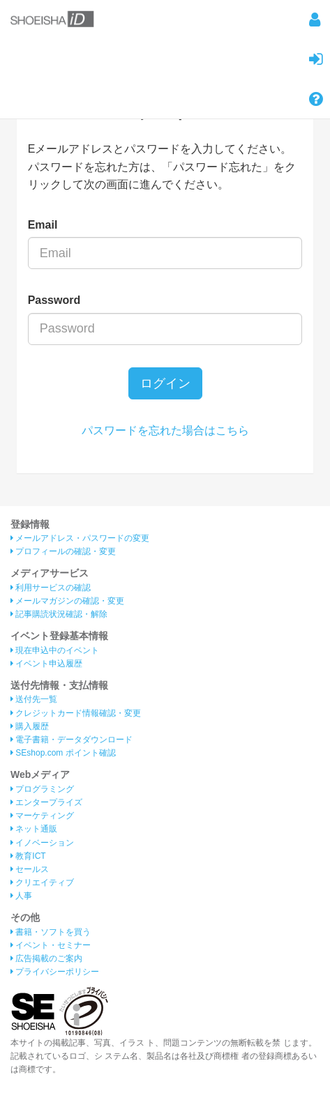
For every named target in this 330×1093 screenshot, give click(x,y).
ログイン (165, 383)
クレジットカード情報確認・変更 (75, 713)
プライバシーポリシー (54, 972)
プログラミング (42, 789)
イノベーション (42, 843)
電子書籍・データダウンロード (71, 739)
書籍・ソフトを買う (50, 932)
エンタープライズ (46, 802)
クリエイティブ (42, 882)
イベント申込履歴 (46, 663)
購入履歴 (29, 726)
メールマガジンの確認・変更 (67, 601)
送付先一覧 (33, 699)
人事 (21, 896)
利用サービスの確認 (50, 588)
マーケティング (42, 815)
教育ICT (28, 856)
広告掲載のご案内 (46, 958)
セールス (29, 869)
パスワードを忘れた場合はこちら (165, 430)
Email (43, 225)
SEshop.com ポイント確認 (63, 753)
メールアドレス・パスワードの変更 (79, 538)
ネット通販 (33, 829)
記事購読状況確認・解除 (58, 614)
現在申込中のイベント (54, 650)
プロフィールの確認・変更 (63, 551)
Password (54, 300)
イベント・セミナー (50, 945)
